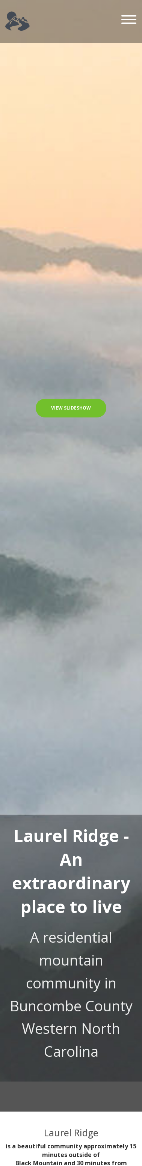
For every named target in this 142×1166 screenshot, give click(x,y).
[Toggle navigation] (129, 20)
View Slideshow (71, 408)
